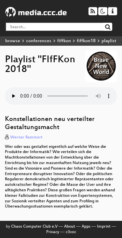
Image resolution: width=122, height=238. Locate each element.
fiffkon (64, 41)
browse (12, 41)
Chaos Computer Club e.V (34, 226)
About (69, 226)
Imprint (104, 226)
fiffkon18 (86, 41)
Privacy (52, 232)
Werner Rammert (26, 137)
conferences (38, 41)
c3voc (71, 232)
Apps (86, 226)
